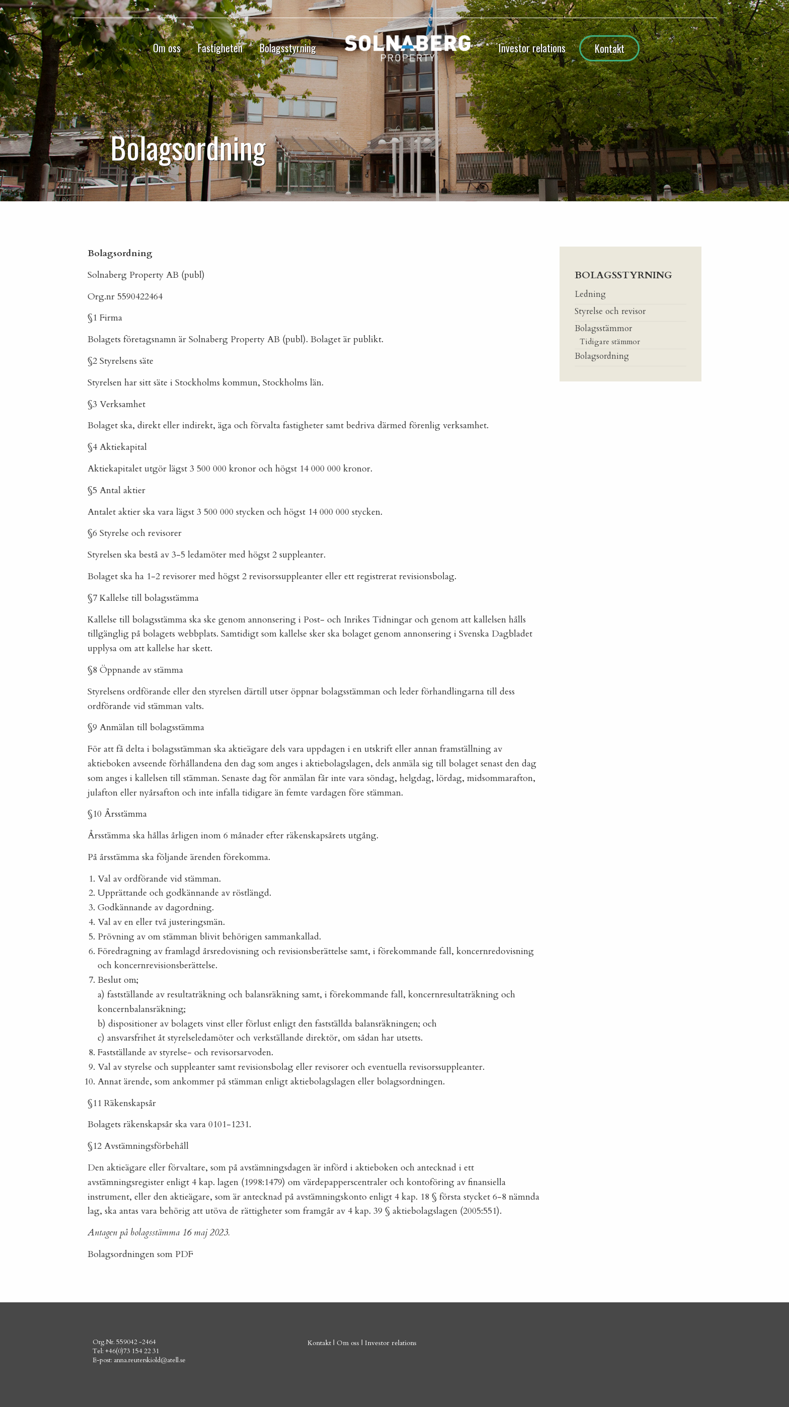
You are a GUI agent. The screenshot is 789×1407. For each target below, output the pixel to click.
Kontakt (609, 48)
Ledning (590, 294)
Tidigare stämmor (610, 342)
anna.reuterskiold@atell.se (150, 1360)
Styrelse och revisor (610, 311)
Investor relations (532, 47)
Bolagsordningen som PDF (140, 1254)
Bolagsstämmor (603, 328)
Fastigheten (220, 47)
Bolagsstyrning (288, 47)
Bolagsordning (602, 356)
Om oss (167, 47)
